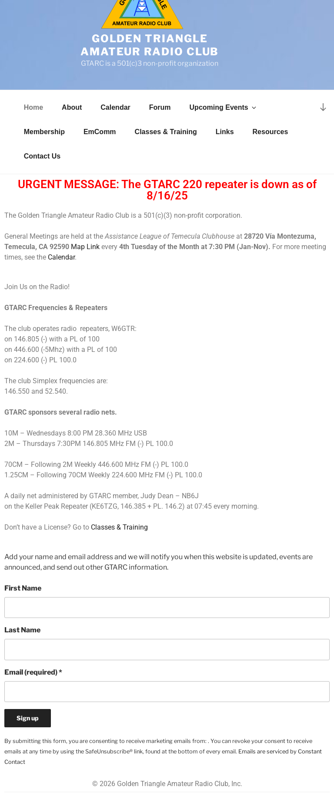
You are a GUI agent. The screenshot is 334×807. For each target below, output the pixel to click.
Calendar (115, 107)
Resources (270, 131)
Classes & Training (166, 131)
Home (33, 107)
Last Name (22, 630)
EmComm (100, 131)
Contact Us (42, 156)
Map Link (85, 247)
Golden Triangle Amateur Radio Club (149, 45)
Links (225, 131)
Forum (160, 107)
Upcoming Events (223, 107)
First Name (22, 588)
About (72, 107)
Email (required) (33, 672)
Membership (44, 131)
